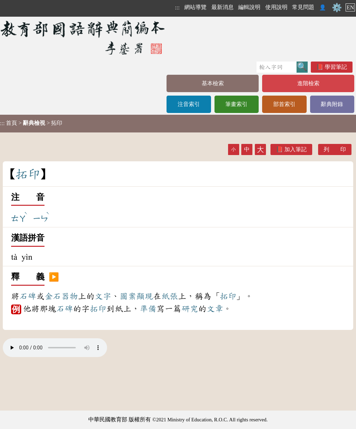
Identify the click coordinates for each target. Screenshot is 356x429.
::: (177, 7)
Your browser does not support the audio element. (55, 347)
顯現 (144, 296)
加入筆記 (295, 149)
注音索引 (189, 104)
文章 (215, 309)
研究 (189, 309)
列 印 (335, 149)
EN (350, 7)
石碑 (27, 296)
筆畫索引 (236, 104)
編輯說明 (249, 7)
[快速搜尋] (277, 67)
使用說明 (276, 7)
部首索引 (284, 104)
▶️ (54, 277)
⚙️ (337, 7)
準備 (148, 309)
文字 (103, 296)
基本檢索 (213, 83)
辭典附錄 (332, 104)
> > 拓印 (31, 123)
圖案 (128, 296)
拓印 (228, 296)
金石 (52, 296)
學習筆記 (336, 67)
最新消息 (222, 7)
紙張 (169, 296)
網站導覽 (195, 7)
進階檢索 (308, 83)
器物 (69, 296)
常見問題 (303, 7)
